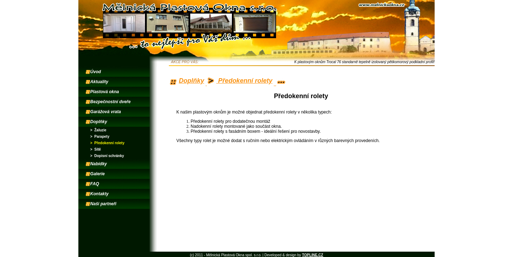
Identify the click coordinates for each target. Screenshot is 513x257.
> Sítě (95, 149)
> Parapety (99, 136)
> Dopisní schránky (107, 156)
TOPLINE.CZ (312, 255)
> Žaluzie (98, 130)
